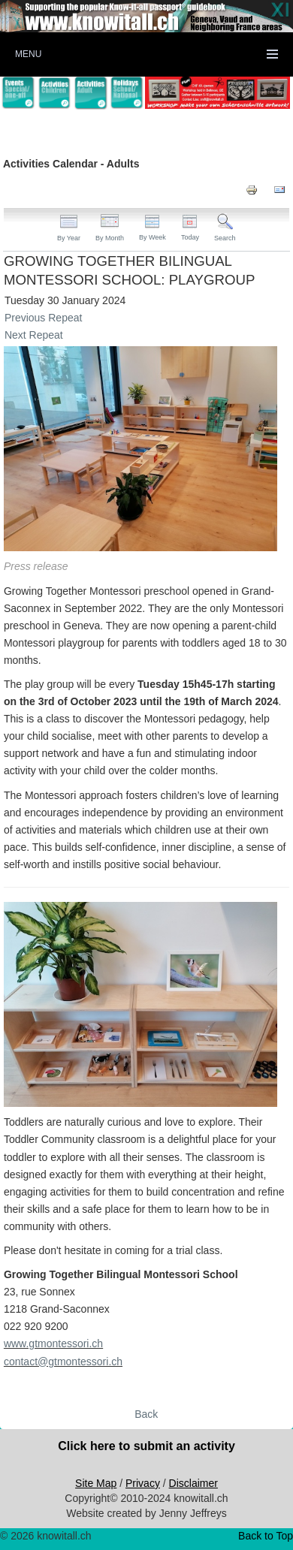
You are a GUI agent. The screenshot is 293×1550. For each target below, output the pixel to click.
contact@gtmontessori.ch (63, 1361)
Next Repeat (34, 335)
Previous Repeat (44, 318)
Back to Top (265, 1536)
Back (146, 1414)
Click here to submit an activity (146, 1446)
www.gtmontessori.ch (53, 1343)
